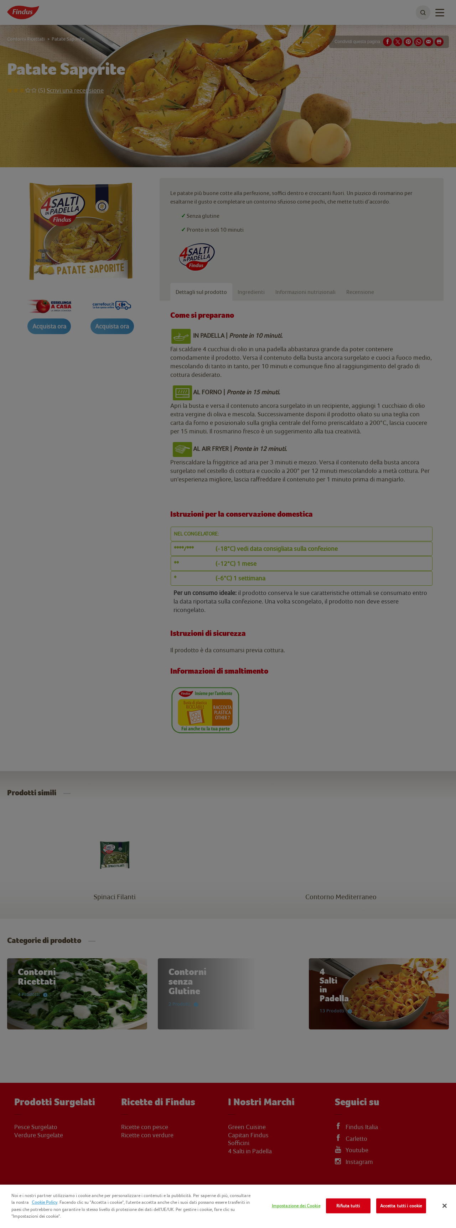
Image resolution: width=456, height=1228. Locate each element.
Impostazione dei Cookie (296, 1205)
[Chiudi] (444, 1206)
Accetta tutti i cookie (401, 1205)
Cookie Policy (44, 1202)
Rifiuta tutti (348, 1205)
